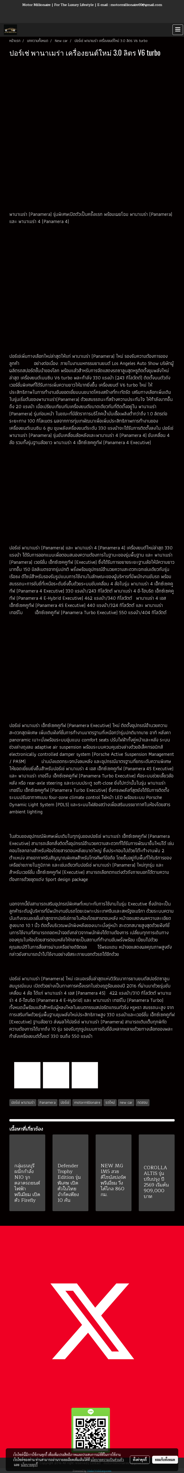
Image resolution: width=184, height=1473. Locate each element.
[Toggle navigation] (177, 29)
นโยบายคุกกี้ (29, 1464)
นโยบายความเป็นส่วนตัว (107, 1459)
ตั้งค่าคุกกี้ (140, 1459)
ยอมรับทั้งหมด (165, 1459)
